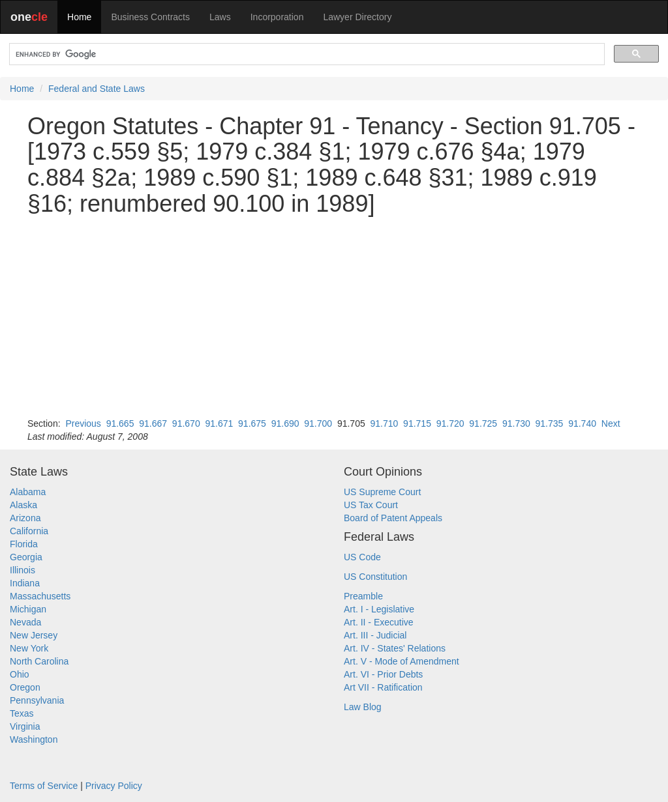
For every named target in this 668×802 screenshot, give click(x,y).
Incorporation (277, 17)
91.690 (285, 423)
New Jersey (33, 635)
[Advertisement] (334, 316)
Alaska (23, 505)
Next (610, 423)
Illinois (22, 570)
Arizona (25, 518)
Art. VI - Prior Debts (383, 674)
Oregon (25, 687)
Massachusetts (40, 596)
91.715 (417, 423)
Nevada (25, 622)
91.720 (450, 423)
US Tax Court (371, 505)
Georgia (26, 557)
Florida (24, 544)
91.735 (550, 423)
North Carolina (39, 661)
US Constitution (375, 576)
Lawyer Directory (357, 17)
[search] (306, 54)
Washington (33, 739)
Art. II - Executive (379, 622)
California (29, 531)
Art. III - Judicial (375, 635)
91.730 (516, 423)
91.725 (483, 423)
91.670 (186, 423)
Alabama (28, 492)
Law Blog (363, 707)
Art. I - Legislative (379, 609)
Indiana (25, 583)
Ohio (19, 674)
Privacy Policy (113, 786)
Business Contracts (150, 17)
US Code (362, 557)
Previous (82, 423)
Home (79, 17)
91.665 (120, 423)
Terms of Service (44, 786)
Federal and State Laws (96, 88)
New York (29, 648)
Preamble (363, 596)
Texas (22, 713)
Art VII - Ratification (383, 687)
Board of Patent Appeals (393, 518)
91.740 (582, 423)
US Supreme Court (382, 492)
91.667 (153, 423)
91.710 (385, 423)
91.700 (318, 423)
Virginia (25, 726)
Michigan (28, 609)
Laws (220, 17)
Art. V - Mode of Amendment (401, 661)
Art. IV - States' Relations (395, 648)
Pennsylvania (37, 700)
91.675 (252, 423)
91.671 (219, 423)
